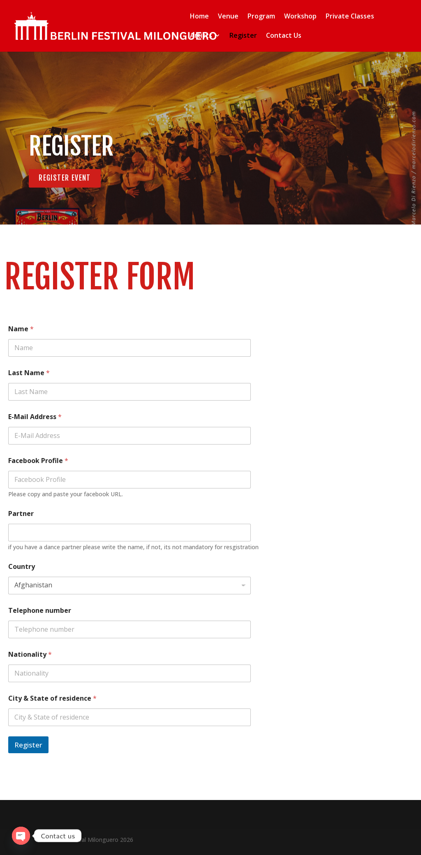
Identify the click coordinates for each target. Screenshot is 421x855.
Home (199, 17)
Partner (21, 514)
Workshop (300, 17)
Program (261, 17)
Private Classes (350, 17)
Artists (201, 36)
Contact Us (283, 36)
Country (21, 567)
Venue (228, 17)
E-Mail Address (35, 417)
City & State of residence (52, 699)
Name (21, 329)
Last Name (29, 373)
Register (243, 36)
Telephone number (39, 611)
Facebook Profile (38, 461)
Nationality (30, 655)
